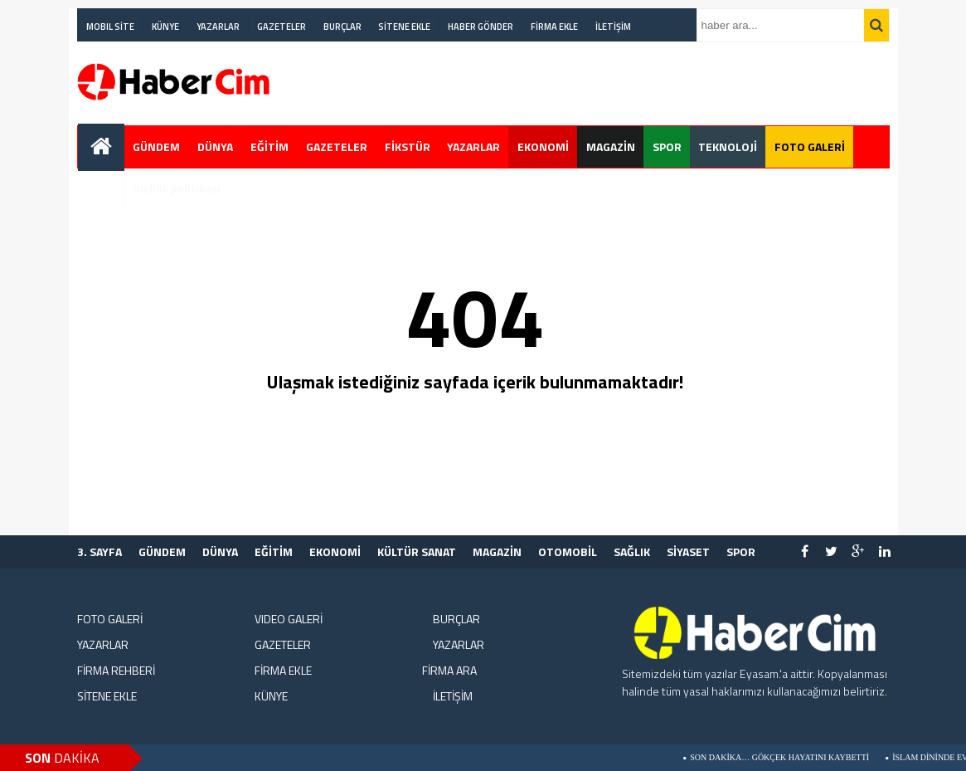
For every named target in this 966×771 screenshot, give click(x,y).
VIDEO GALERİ (289, 618)
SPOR (667, 146)
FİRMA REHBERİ (116, 670)
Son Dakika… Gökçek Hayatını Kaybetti (786, 757)
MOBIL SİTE (110, 26)
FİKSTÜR (407, 146)
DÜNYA (215, 146)
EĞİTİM (269, 146)
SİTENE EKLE (404, 26)
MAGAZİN (610, 146)
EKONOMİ (543, 146)
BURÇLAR (342, 26)
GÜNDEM (156, 146)
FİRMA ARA (449, 670)
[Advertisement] (820, 61)
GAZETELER (281, 26)
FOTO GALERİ (809, 146)
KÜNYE (165, 26)
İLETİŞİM (613, 26)
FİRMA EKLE (554, 26)
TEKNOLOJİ (727, 146)
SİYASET (688, 551)
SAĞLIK (632, 551)
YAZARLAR (218, 26)
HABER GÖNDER (480, 26)
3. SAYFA (99, 551)
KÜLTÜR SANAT (416, 551)
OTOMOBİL (567, 551)
